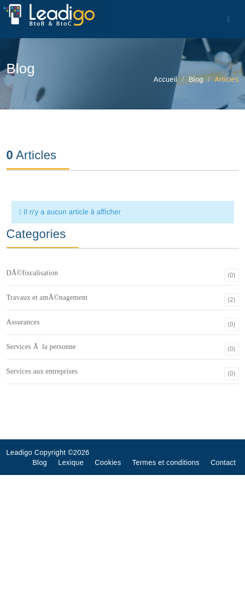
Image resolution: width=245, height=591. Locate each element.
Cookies (108, 462)
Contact (222, 462)
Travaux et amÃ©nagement (123, 299)
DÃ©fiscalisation (123, 275)
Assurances (123, 324)
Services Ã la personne (123, 349)
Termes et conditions (165, 462)
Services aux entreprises (123, 373)
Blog (40, 462)
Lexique (71, 462)
